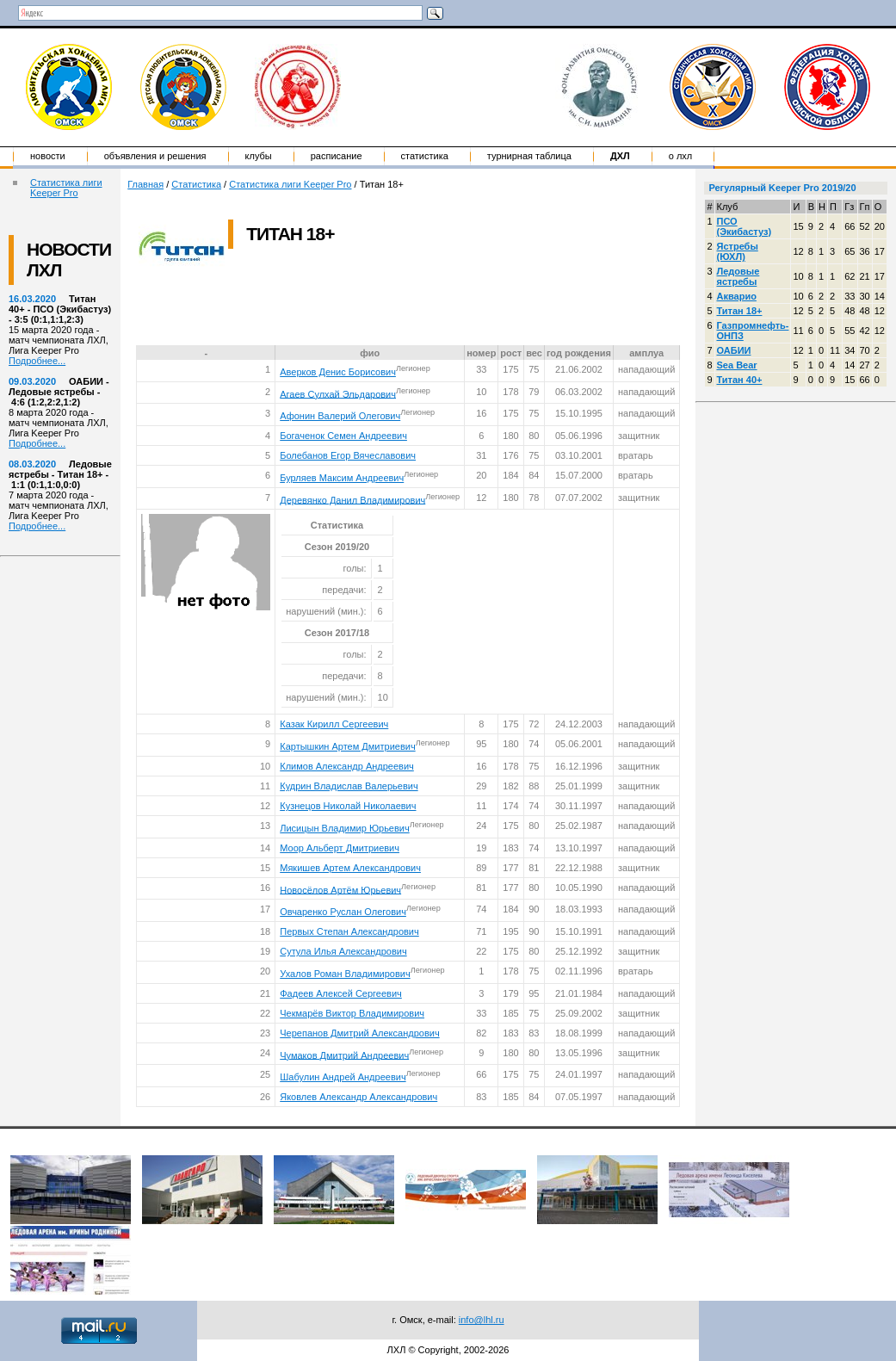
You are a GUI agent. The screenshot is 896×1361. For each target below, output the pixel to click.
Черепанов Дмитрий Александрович (359, 1033)
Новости (47, 156)
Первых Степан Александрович (349, 931)
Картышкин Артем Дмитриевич (347, 746)
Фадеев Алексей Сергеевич (341, 993)
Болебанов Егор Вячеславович (348, 455)
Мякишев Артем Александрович (350, 868)
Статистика (424, 156)
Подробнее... (37, 361)
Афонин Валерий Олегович (340, 416)
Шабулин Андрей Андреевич (342, 1077)
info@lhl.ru (481, 1320)
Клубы (258, 156)
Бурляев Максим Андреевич (342, 478)
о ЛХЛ (681, 156)
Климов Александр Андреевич (347, 766)
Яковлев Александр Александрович (358, 1097)
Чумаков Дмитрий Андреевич (344, 1054)
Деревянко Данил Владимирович (352, 499)
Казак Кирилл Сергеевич (334, 724)
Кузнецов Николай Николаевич (348, 806)
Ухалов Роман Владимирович (345, 973)
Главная (145, 184)
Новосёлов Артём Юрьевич (340, 889)
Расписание (336, 156)
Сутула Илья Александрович (343, 951)
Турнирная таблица (529, 156)
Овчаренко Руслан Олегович (343, 911)
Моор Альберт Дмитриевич (339, 848)
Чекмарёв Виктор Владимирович (352, 1013)
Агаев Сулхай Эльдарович (338, 393)
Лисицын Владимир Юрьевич (344, 828)
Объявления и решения (155, 156)
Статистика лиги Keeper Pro (66, 187)
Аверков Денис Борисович (338, 372)
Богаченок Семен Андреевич (343, 435)
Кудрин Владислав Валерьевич (348, 786)
